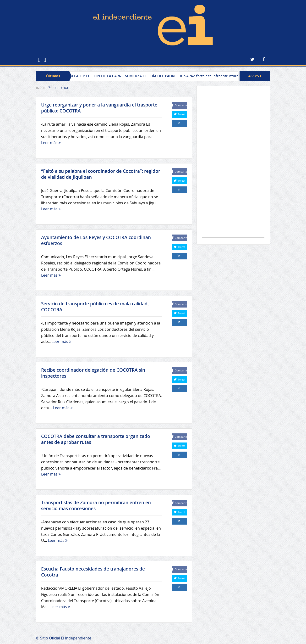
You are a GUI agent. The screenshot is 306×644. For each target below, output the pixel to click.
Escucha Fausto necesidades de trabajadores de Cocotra (93, 572)
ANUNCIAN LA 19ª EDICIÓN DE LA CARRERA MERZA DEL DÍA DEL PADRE (119, 76)
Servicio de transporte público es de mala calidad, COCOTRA (95, 307)
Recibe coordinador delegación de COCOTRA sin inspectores (93, 373)
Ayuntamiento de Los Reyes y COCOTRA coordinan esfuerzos (96, 240)
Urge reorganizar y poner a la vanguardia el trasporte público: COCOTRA (99, 108)
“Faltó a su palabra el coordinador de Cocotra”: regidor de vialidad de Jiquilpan (100, 174)
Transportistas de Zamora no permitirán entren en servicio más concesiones (96, 505)
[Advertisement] (233, 164)
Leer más (51, 142)
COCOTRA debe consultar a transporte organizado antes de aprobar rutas (95, 439)
